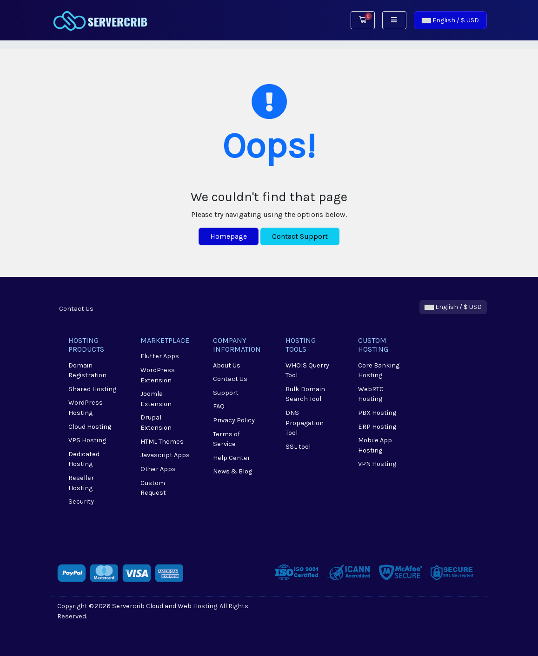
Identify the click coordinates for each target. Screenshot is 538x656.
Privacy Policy (234, 420)
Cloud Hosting (89, 427)
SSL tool (298, 447)
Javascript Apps (165, 455)
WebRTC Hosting (371, 394)
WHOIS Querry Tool (307, 370)
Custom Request (153, 488)
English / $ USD (450, 20)
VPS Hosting (87, 440)
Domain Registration (87, 370)
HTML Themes (162, 442)
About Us (226, 365)
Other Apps (158, 469)
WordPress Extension (157, 375)
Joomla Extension (156, 399)
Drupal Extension (156, 422)
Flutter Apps (159, 356)
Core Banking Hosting (378, 370)
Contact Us (76, 309)
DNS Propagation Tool (305, 423)
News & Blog (232, 471)
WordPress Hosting (85, 408)
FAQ (219, 406)
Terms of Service (226, 439)
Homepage (228, 236)
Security (81, 501)
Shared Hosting (92, 389)
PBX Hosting (377, 413)
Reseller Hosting (81, 483)
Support (226, 393)
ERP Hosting (377, 427)
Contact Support (300, 236)
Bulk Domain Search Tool (305, 394)
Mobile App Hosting (375, 445)
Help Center (231, 458)
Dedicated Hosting (84, 459)
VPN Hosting (377, 464)
